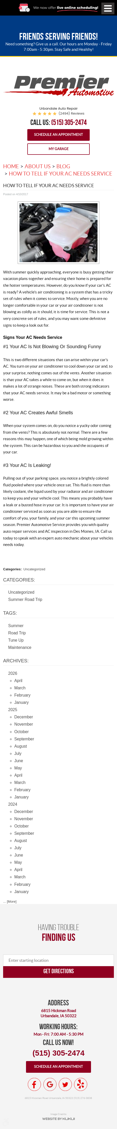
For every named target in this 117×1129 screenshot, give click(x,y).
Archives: (16, 660)
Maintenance (19, 647)
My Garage (59, 149)
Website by (58, 1118)
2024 (12, 804)
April (18, 680)
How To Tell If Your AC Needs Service (60, 174)
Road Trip (17, 633)
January (21, 702)
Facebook (34, 1084)
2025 (12, 709)
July (18, 753)
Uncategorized (34, 569)
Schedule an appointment (58, 1067)
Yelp (80, 1084)
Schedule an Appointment (58, 135)
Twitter (65, 1084)
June (18, 761)
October (21, 732)
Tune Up (16, 640)
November (23, 724)
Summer (16, 625)
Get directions (58, 970)
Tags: (10, 613)
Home (11, 166)
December (23, 717)
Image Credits (58, 1114)
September (24, 739)
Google (50, 1084)
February (22, 695)
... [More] (9, 901)
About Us (38, 166)
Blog (63, 166)
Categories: (19, 580)
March (19, 688)
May (18, 768)
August (20, 746)
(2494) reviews (71, 113)
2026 (12, 673)
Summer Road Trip (25, 599)
